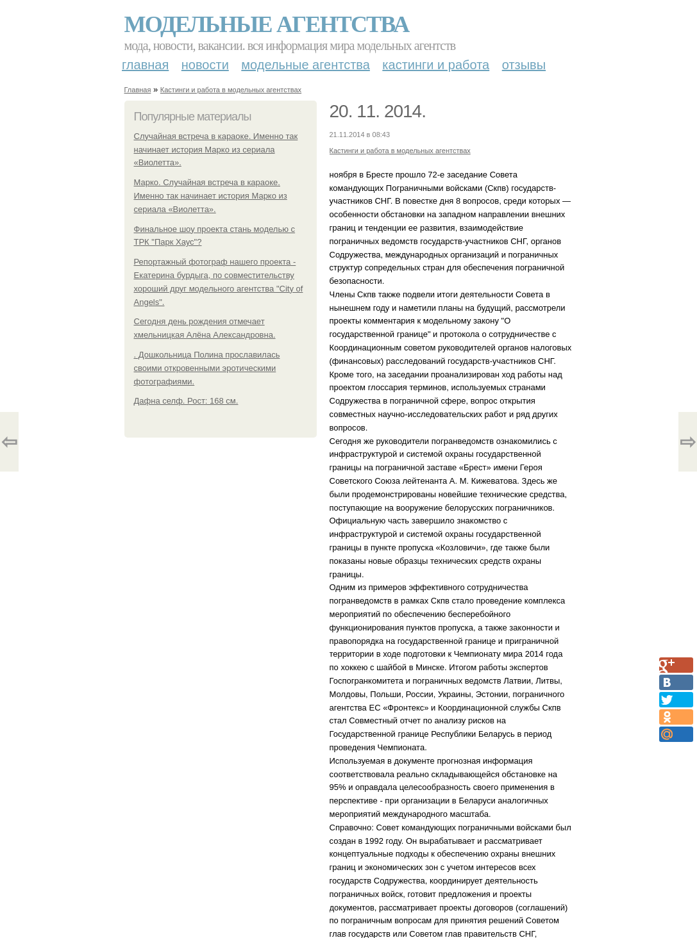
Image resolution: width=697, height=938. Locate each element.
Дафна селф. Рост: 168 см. (186, 401)
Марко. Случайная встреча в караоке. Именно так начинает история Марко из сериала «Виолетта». (210, 195)
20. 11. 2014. (378, 111)
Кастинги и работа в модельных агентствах (230, 90)
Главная (145, 65)
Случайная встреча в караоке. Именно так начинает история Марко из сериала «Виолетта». (216, 149)
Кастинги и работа (435, 65)
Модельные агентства (266, 24)
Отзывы (524, 65)
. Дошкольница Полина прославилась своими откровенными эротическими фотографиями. (207, 368)
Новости (205, 65)
